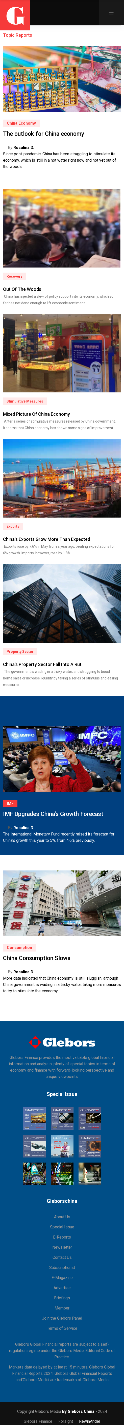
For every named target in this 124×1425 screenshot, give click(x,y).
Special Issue (62, 1227)
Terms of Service (62, 1328)
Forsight (65, 1421)
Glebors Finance (38, 1421)
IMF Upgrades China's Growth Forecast (53, 814)
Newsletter (62, 1247)
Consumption (19, 947)
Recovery (14, 276)
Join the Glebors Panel (62, 1318)
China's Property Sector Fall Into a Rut (42, 664)
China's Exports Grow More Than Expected (46, 539)
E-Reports (62, 1237)
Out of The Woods (22, 289)
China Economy (21, 123)
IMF (10, 803)
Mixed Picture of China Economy (36, 414)
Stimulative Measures (25, 401)
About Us (62, 1216)
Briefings (62, 1298)
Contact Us (62, 1257)
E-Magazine (62, 1277)
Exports (13, 526)
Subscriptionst (62, 1267)
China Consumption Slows (36, 958)
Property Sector (20, 652)
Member (62, 1308)
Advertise (62, 1287)
